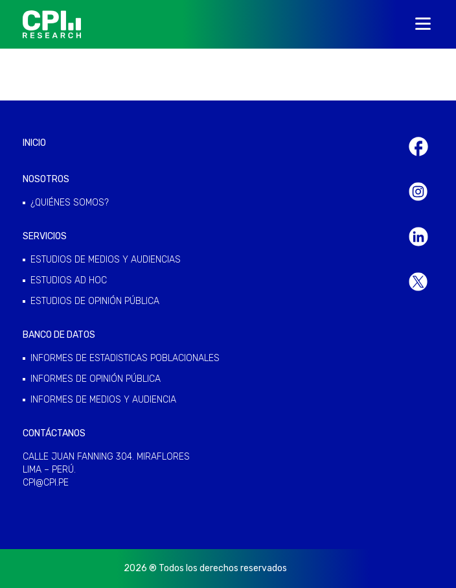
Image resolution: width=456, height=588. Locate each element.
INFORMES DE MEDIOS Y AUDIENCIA (103, 399)
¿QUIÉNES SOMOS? (69, 202)
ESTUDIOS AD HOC (68, 280)
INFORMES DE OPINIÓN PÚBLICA (95, 378)
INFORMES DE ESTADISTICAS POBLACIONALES (125, 358)
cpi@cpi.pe (46, 482)
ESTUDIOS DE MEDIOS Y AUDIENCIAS (105, 259)
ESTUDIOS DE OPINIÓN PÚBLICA (94, 301)
